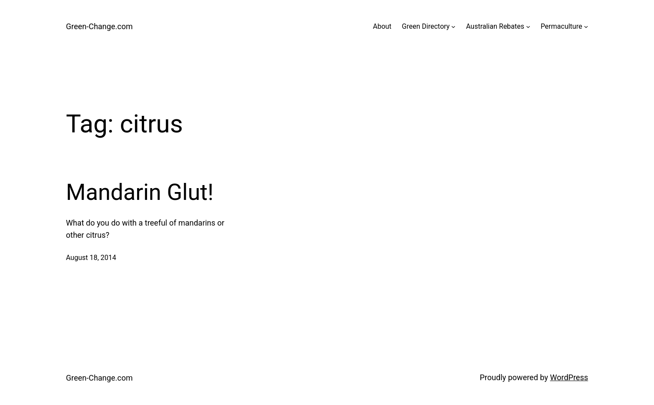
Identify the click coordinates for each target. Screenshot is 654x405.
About (382, 26)
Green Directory (426, 26)
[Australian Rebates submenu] (528, 26)
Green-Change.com (99, 26)
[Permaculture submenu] (586, 26)
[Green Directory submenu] (453, 26)
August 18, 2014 (91, 257)
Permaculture (561, 26)
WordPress (569, 377)
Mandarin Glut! (140, 192)
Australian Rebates (495, 26)
